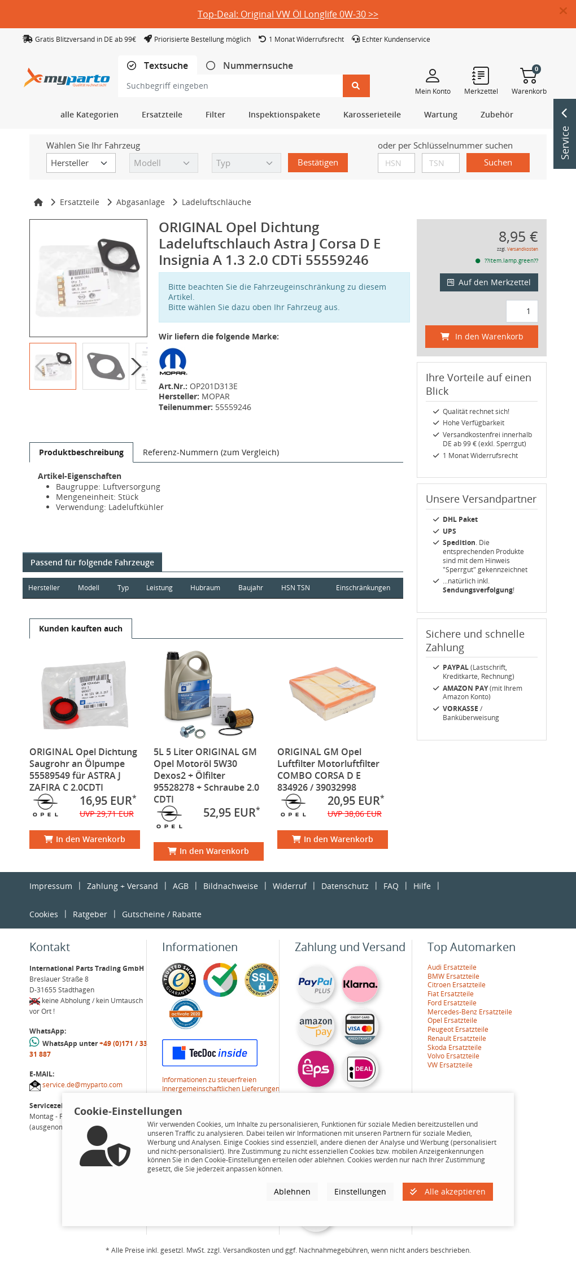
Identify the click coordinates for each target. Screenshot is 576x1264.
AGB (181, 886)
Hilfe (422, 886)
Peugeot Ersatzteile (457, 1029)
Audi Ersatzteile (452, 967)
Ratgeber (90, 914)
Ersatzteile (79, 202)
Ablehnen (292, 1191)
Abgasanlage (140, 202)
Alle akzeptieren (448, 1191)
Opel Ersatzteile (452, 1020)
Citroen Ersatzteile (456, 985)
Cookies (43, 914)
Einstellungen (360, 1191)
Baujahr (253, 587)
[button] (568, 11)
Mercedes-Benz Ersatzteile (469, 1012)
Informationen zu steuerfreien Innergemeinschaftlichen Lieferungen (221, 1084)
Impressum (50, 886)
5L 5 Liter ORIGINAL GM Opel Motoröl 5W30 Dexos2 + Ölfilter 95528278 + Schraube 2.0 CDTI (206, 775)
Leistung (160, 587)
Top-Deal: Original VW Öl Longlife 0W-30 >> (288, 14)
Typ (123, 587)
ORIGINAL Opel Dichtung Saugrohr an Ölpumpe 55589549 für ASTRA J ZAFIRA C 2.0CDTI (83, 770)
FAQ (391, 886)
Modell (89, 587)
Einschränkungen (362, 587)
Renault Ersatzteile (456, 1038)
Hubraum (207, 587)
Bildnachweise (230, 886)
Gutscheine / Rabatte (162, 914)
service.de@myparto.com (82, 1084)
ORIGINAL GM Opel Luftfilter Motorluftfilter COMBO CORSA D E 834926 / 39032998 (328, 770)
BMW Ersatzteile (453, 976)
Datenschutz (345, 886)
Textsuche (165, 66)
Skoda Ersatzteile (454, 1047)
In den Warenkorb (84, 839)
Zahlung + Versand (122, 886)
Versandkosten (522, 249)
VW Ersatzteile (450, 1065)
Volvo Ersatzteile (453, 1056)
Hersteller (44, 587)
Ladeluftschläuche (216, 202)
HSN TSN (297, 587)
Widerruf (290, 886)
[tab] (157, 65)
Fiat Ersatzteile (450, 994)
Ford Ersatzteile (452, 1003)
